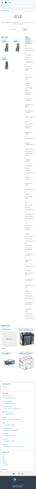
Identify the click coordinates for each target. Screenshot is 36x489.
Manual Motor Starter (29, 62)
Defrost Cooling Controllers (28, 127)
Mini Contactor (28, 66)
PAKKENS (27, 234)
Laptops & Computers (6, 396)
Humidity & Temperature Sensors (29, 143)
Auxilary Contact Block (29, 50)
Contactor (27, 57)
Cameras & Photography (7, 401)
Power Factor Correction (28, 178)
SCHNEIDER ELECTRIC (29, 241)
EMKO (26, 121)
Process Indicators (29, 151)
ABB (26, 45)
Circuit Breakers (4, 39)
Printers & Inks (5, 433)
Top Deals (4, 386)
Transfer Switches (28, 88)
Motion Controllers (29, 216)
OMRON (27, 194)
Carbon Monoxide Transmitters (28, 99)
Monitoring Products (29, 214)
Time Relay (27, 85)
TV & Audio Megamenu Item (9, 398)
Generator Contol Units (30, 138)
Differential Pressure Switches (29, 105)
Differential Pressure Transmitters (29, 111)
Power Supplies (28, 225)
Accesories (4, 444)
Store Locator (5, 465)
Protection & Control (29, 189)
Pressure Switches (29, 316)
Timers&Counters (28, 166)
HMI (26, 202)
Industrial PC (27, 207)
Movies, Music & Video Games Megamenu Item (13, 446)
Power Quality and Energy (29, 184)
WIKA (26, 311)
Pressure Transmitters (29, 318)
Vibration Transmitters (29, 117)
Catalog (3, 461)
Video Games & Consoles (7, 412)
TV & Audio (4, 417)
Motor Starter (28, 270)
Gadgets (4, 422)
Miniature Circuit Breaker (28, 69)
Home (2, 10)
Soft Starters (27, 293)
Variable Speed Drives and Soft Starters (29, 303)
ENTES (26, 168)
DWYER (26, 90)
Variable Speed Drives (29, 298)
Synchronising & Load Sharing (29, 154)
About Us (4, 457)
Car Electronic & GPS (6, 428)
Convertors (27, 170)
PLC (26, 75)
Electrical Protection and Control (29, 254)
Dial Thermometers (29, 236)
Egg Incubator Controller (28, 133)
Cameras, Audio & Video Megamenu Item (12, 408)
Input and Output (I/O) (29, 209)
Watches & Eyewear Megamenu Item (11, 430)
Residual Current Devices (28, 78)
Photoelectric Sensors (29, 218)
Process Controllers (29, 149)
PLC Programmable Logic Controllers (29, 279)
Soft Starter (27, 83)
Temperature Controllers (27, 160)
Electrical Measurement (30, 173)
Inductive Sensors (28, 205)
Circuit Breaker (28, 55)
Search (33, 6)
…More (3, 388)
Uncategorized (28, 308)
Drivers (26, 59)
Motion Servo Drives (29, 266)
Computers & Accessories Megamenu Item (12, 419)
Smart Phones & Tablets (7, 406)
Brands (3, 459)
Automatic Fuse (28, 48)
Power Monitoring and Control (29, 286)
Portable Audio (5, 439)
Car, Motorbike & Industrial (9, 403)
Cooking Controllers (29, 124)
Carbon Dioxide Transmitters (28, 93)
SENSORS (27, 291)
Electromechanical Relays (29, 197)
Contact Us (4, 463)
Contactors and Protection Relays (28, 248)
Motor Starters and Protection (29, 273)
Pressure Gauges (28, 238)
